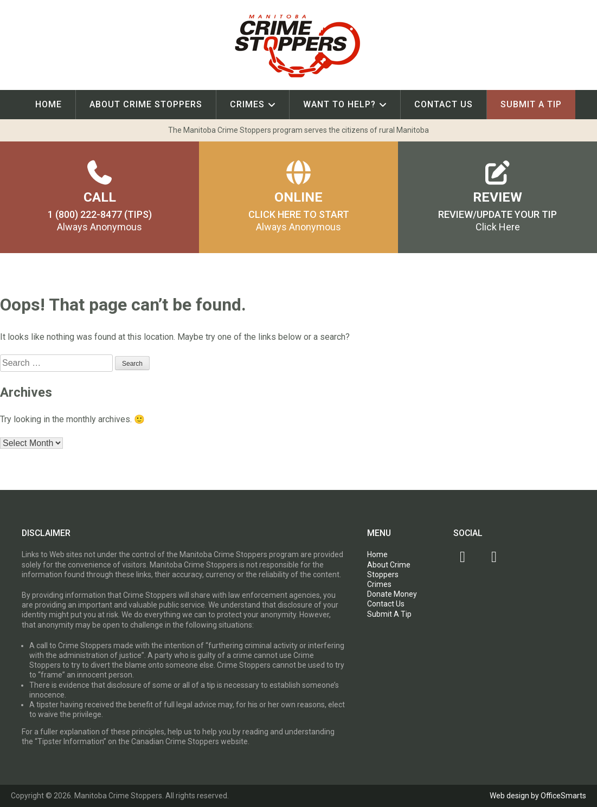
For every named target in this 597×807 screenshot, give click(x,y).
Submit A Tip (531, 104)
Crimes (247, 104)
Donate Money (392, 594)
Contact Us (443, 104)
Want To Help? (339, 104)
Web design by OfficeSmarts (538, 795)
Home (48, 104)
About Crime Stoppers (145, 104)
